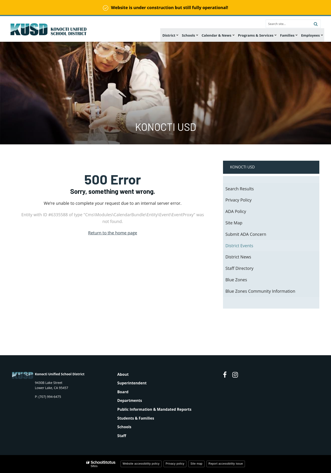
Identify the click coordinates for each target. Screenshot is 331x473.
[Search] (316, 24)
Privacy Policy (238, 200)
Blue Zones (236, 279)
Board (123, 391)
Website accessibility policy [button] (141, 463)
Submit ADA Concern (245, 234)
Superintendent (132, 383)
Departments (129, 400)
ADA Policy (235, 211)
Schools (124, 426)
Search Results (239, 188)
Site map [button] (196, 463)
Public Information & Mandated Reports (154, 409)
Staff (121, 435)
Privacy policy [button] (175, 463)
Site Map (233, 223)
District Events (239, 245)
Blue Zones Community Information (260, 291)
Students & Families (135, 418)
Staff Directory (239, 268)
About (123, 374)
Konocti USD (242, 167)
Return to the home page (112, 233)
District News (238, 257)
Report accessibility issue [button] (226, 463)
